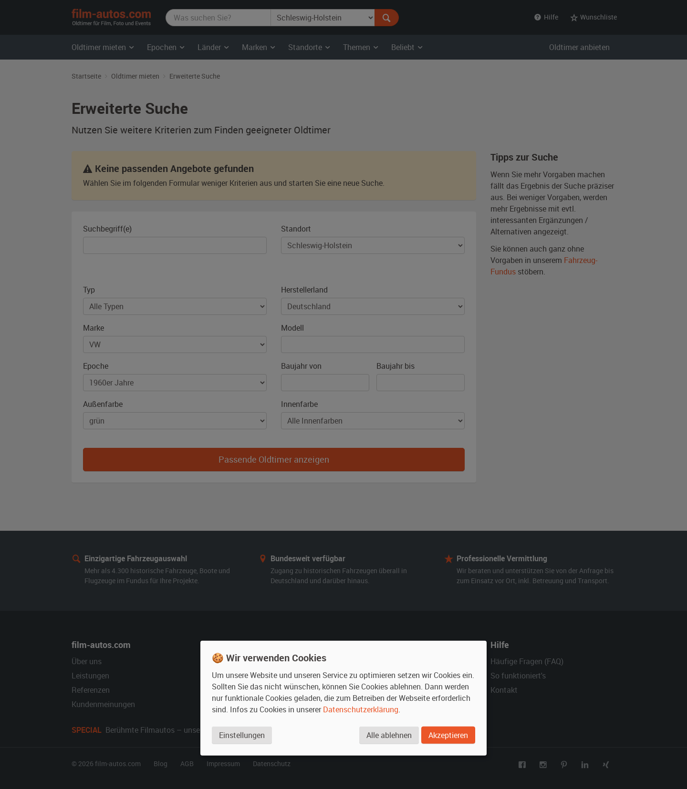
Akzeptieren (448, 735)
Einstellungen (242, 735)
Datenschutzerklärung (360, 709)
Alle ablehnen (389, 735)
